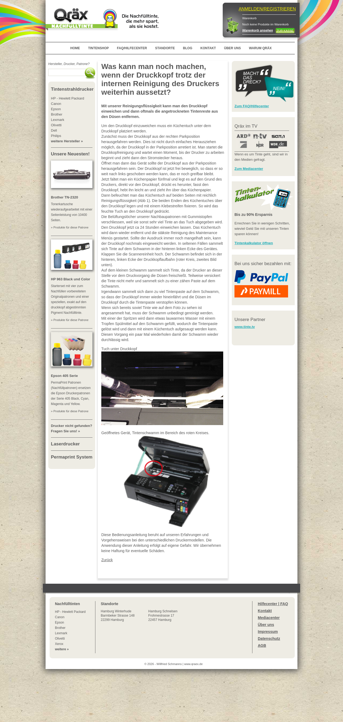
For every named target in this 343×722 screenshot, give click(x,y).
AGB (262, 645)
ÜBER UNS (232, 48)
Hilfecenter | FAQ (273, 604)
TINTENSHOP (98, 48)
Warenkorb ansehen (257, 30)
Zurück (107, 560)
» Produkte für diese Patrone (69, 227)
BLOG (187, 48)
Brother (60, 628)
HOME (75, 48)
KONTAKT (208, 48)
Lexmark (61, 633)
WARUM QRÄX (260, 48)
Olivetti (60, 638)
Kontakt (265, 611)
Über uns (266, 624)
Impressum (268, 631)
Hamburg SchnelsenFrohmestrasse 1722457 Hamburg (162, 615)
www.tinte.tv (244, 327)
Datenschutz (269, 638)
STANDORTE (165, 48)
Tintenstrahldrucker (72, 89)
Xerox (59, 644)
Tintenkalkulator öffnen (253, 243)
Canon (59, 617)
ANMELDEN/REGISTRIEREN (267, 9)
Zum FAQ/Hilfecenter (251, 106)
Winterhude (118, 615)
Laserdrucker (65, 443)
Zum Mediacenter (248, 169)
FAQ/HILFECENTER (132, 48)
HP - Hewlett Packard (70, 612)
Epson (59, 622)
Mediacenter (269, 618)
